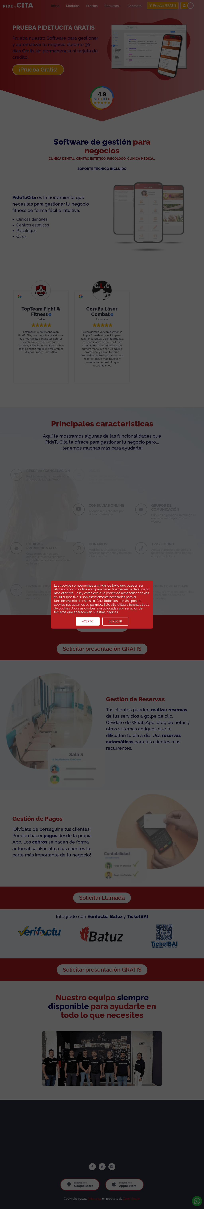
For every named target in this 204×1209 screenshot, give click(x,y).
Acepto (87, 621)
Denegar (115, 621)
